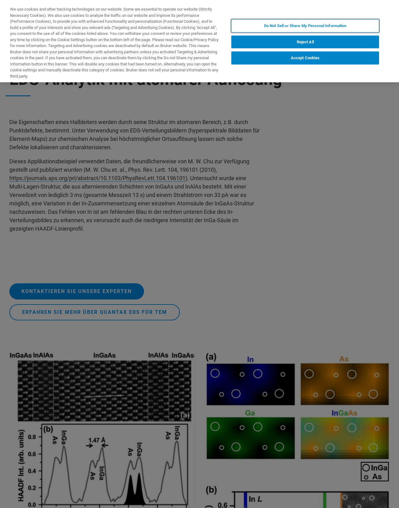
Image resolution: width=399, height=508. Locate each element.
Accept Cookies (305, 57)
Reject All (305, 42)
